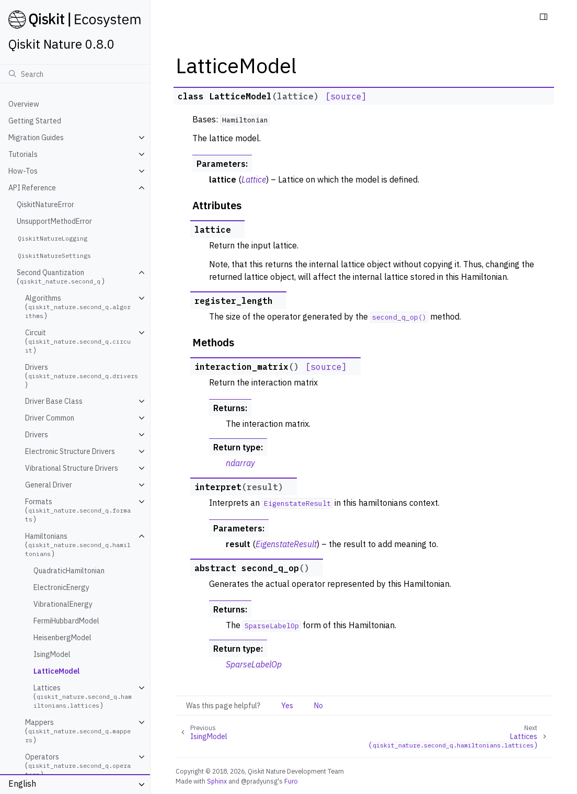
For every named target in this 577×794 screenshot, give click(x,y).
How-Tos (23, 171)
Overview (23, 104)
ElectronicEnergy (61, 587)
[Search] (75, 73)
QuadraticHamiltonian (69, 570)
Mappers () (78, 731)
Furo (291, 781)
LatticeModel (56, 671)
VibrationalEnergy (63, 604)
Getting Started (34, 121)
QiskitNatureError (45, 204)
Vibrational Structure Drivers (71, 468)
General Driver (48, 485)
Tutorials (23, 154)
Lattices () (82, 696)
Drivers (36, 434)
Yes (287, 705)
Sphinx (217, 781)
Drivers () (82, 375)
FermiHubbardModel (66, 621)
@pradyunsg (259, 781)
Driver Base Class (54, 401)
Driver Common (49, 418)
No (318, 705)
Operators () (78, 765)
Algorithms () (78, 306)
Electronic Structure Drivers (70, 451)
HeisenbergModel (62, 637)
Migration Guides (36, 137)
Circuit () (78, 341)
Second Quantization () (61, 277)
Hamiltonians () (78, 544)
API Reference (32, 187)
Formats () (78, 510)
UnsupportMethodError (54, 221)
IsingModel (52, 654)
